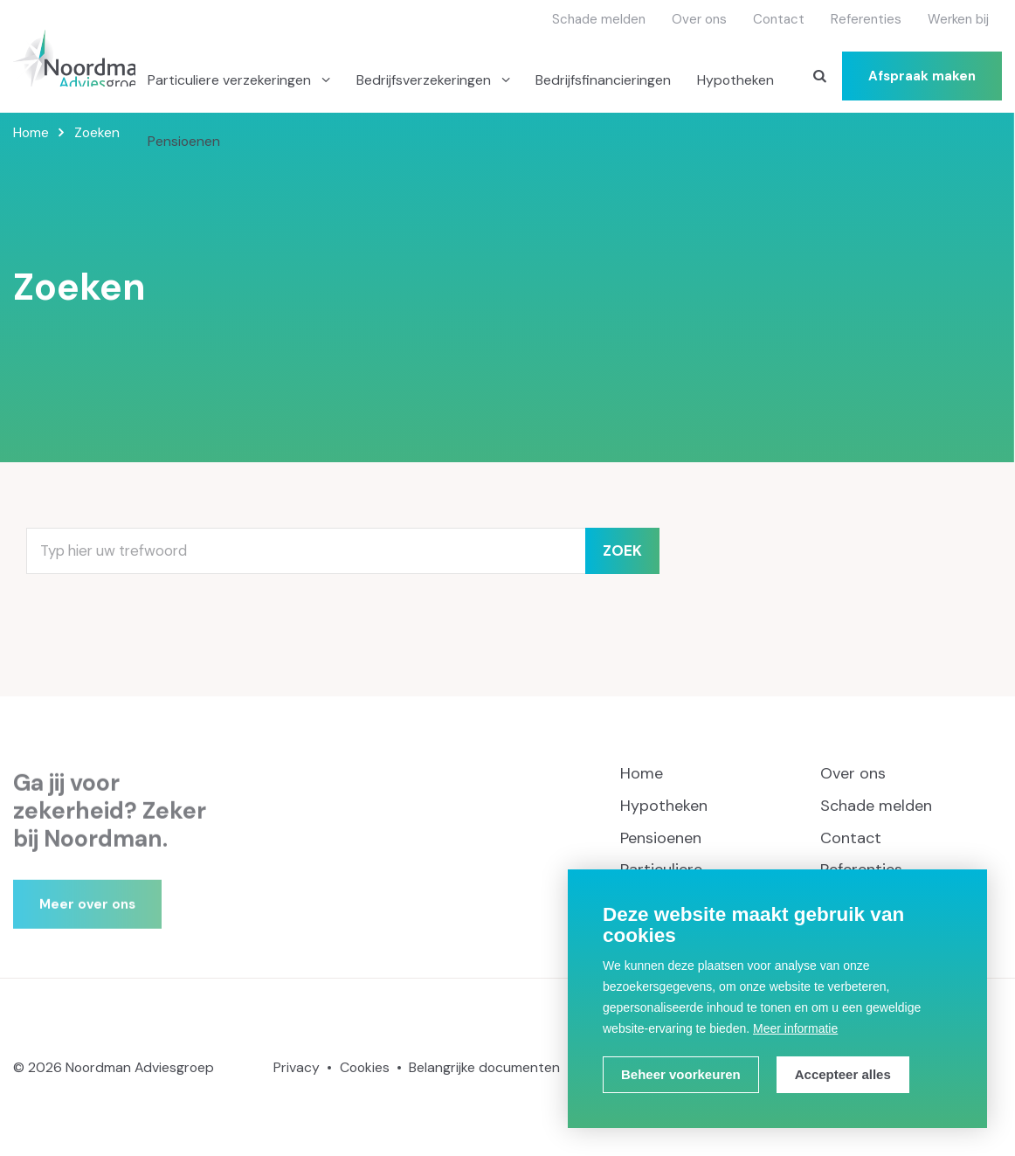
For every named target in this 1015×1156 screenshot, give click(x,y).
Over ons (699, 19)
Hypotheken (735, 80)
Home (641, 773)
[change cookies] (681, 1074)
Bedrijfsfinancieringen (603, 80)
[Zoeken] (819, 76)
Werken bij (958, 19)
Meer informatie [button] (795, 1028)
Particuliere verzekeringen (231, 80)
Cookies (365, 1067)
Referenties (866, 19)
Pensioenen (184, 141)
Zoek (622, 551)
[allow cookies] (843, 1074)
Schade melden (599, 19)
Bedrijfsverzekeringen (425, 80)
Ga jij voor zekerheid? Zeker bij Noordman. (109, 828)
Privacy (296, 1067)
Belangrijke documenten (484, 1067)
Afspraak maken (922, 76)
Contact (778, 19)
